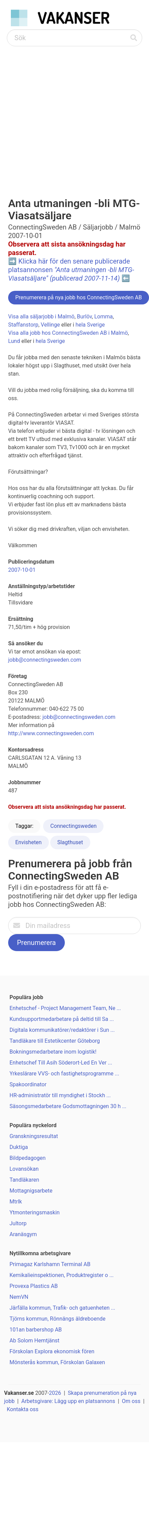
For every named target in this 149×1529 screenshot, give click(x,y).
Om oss (131, 1401)
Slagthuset (70, 842)
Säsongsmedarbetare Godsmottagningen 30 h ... (68, 1106)
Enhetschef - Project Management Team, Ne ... (65, 1008)
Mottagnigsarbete (31, 1190)
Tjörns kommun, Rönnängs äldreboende (58, 1318)
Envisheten (28, 842)
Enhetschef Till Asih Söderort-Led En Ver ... (61, 1062)
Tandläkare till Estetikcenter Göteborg (55, 1041)
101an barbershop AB (36, 1329)
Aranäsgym (23, 1234)
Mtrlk (16, 1201)
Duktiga (19, 1147)
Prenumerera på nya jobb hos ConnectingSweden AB (78, 297)
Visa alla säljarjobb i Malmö (41, 316)
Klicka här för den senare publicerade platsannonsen (71, 269)
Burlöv (84, 316)
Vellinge (50, 324)
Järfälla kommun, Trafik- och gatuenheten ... (62, 1308)
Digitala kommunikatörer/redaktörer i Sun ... (62, 1030)
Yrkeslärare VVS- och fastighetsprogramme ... (64, 1073)
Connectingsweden (73, 826)
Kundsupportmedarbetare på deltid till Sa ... (62, 1019)
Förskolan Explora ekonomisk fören (52, 1351)
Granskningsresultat (34, 1136)
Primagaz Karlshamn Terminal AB (50, 1264)
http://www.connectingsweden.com (51, 733)
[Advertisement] (63, 113)
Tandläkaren (24, 1180)
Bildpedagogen (27, 1158)
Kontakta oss (22, 1409)
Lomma (103, 316)
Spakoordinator (28, 1084)
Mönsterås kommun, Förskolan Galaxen (57, 1362)
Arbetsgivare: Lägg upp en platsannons (68, 1401)
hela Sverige (90, 324)
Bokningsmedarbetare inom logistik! (53, 1052)
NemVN (19, 1297)
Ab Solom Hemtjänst (34, 1340)
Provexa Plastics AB (34, 1286)
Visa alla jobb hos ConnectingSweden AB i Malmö (68, 333)
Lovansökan (24, 1169)
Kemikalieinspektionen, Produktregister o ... (62, 1275)
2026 (55, 1393)
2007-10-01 (22, 570)
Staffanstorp (23, 324)
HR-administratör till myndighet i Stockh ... (60, 1095)
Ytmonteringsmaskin (35, 1212)
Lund (14, 341)
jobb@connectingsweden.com (44, 660)
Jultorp (18, 1223)
